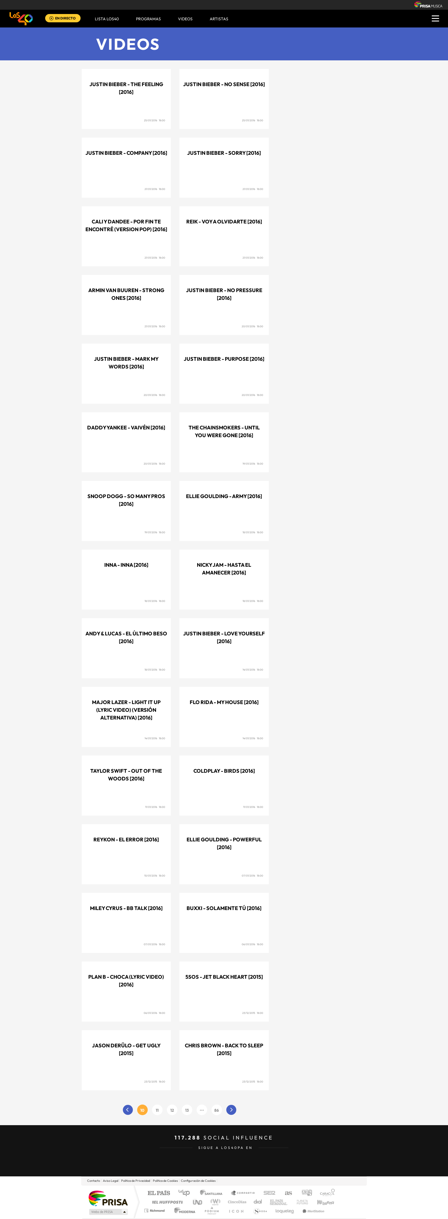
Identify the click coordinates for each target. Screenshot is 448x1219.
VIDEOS (185, 18)
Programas (148, 18)
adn (304, 1193)
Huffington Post (166, 1202)
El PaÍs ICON (236, 1210)
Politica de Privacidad (135, 1181)
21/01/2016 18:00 (155, 189)
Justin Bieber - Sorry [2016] (224, 153)
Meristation (312, 1210)
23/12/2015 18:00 (252, 1012)
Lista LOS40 (107, 18)
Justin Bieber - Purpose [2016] (224, 359)
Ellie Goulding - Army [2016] (224, 496)
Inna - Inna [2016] (126, 565)
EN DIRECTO (65, 18)
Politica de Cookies (165, 1181)
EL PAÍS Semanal (279, 1202)
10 (142, 1110)
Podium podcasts (211, 1210)
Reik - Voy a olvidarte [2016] (224, 221)
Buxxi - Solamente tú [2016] (224, 908)
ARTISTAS (219, 18)
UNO (198, 1202)
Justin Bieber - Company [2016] (126, 153)
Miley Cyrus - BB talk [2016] (126, 908)
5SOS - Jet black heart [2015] (224, 977)
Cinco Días (236, 1202)
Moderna (183, 1210)
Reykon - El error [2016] (126, 839)
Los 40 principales (186, 1193)
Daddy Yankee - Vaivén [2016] (126, 427)
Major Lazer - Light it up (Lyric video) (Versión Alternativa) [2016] (126, 710)
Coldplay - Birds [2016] (224, 771)
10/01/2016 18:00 (154, 875)
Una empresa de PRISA (108, 1198)
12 (172, 1110)
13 (187, 1110)
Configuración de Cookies (198, 1181)
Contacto (93, 1181)
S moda (260, 1210)
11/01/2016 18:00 (155, 806)
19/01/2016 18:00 (253, 463)
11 (157, 1110)
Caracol (326, 1193)
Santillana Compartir (243, 1193)
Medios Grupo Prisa (107, 1211)
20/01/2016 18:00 (252, 326)
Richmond (155, 1210)
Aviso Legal (110, 1181)
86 (216, 1110)
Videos (128, 44)
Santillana (213, 1193)
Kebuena (320, 1202)
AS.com (286, 1193)
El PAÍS (159, 1193)
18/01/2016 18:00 (253, 532)
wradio (214, 1202)
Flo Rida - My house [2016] (224, 702)
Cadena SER (267, 1193)
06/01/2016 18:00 (252, 944)
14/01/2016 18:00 (253, 669)
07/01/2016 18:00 (252, 875)
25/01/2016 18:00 (154, 120)
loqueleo (285, 1210)
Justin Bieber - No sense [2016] (224, 84)
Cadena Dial (258, 1202)
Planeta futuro (300, 1202)
